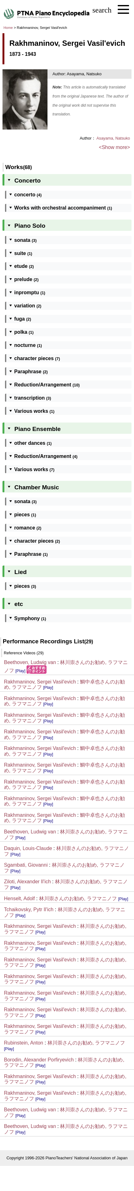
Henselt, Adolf (19, 898)
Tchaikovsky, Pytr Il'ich (28, 909)
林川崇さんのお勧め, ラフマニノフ (78, 898)
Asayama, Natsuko (113, 138)
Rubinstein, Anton (23, 1042)
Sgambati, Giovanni (26, 865)
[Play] (20, 670)
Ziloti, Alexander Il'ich (27, 881)
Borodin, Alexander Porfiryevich (39, 1059)
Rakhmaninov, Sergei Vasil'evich (40, 681)
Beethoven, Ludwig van (30, 662)
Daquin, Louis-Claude (28, 848)
